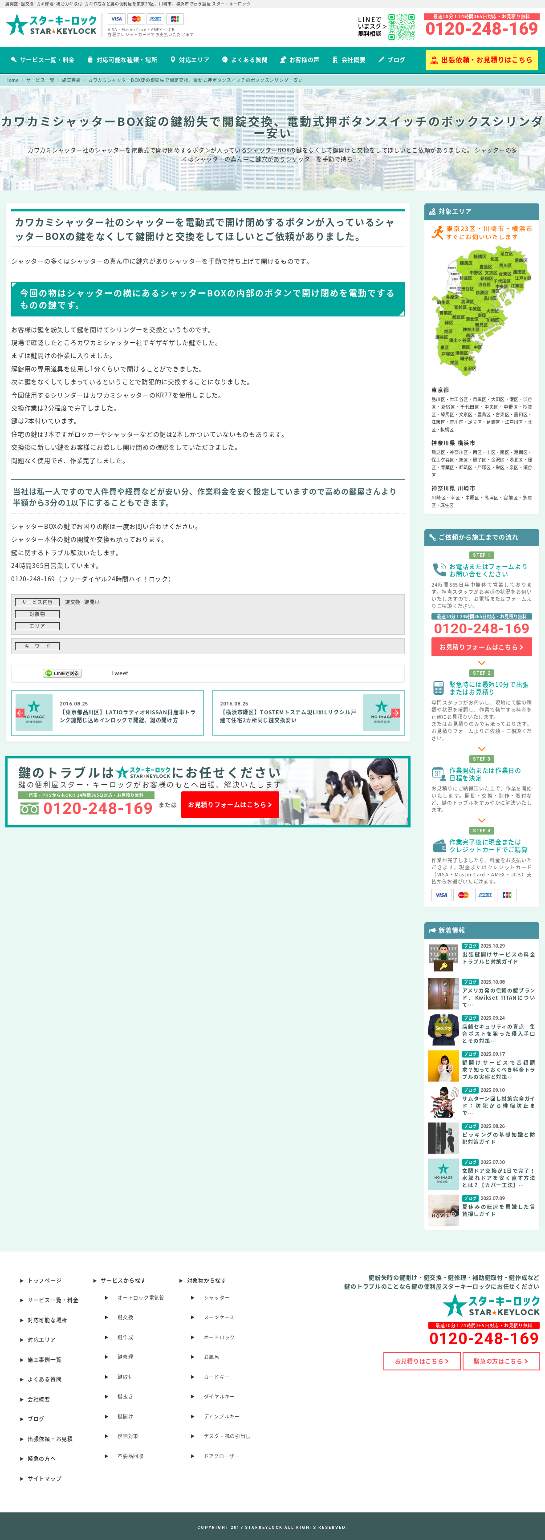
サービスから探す (123, 1281)
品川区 (438, 399)
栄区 (500, 467)
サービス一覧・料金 (43, 59)
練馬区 (448, 414)
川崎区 (438, 497)
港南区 (521, 452)
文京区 (466, 414)
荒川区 (457, 421)
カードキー (217, 1377)
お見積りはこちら (421, 1361)
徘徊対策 (128, 1436)
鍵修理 (125, 1357)
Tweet (119, 673)
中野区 (511, 406)
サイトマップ (44, 1479)
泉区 (514, 467)
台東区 (502, 414)
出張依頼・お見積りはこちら (482, 60)
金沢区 (498, 459)
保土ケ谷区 (442, 459)
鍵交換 (73, 602)
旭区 (463, 459)
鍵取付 (125, 1377)
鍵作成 (125, 1337)
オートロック (219, 1337)
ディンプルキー (222, 1416)
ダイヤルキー (219, 1396)
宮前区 (511, 497)
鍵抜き (125, 1396)
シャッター (217, 1297)
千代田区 (470, 406)
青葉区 (448, 467)
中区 (491, 452)
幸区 (455, 497)
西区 (477, 452)
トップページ (44, 1281)
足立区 (475, 421)
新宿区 (448, 406)
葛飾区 (493, 421)
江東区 (438, 421)
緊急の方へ (42, 1459)
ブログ (392, 59)
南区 (504, 452)
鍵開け (92, 602)
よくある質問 (245, 59)
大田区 (498, 399)
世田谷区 (459, 399)
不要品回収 (131, 1456)
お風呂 (212, 1357)
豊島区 (484, 414)
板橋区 (447, 429)
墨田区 (521, 414)
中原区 (472, 497)
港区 (514, 399)
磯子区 (480, 459)
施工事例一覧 (44, 1360)
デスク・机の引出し (227, 1436)
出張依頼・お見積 (50, 1439)
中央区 (491, 406)
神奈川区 (459, 452)
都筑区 (466, 467)
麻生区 (447, 505)
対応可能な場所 (47, 1320)
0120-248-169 (481, 29)
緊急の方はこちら (500, 1361)
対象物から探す (207, 1281)
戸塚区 (484, 467)
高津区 (491, 497)
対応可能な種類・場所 (122, 59)
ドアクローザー (222, 1456)
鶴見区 (438, 452)
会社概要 (349, 59)
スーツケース (219, 1317)
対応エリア (189, 59)
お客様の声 (300, 59)
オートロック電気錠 (141, 1297)
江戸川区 (514, 421)
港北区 (516, 459)
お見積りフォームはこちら (230, 804)
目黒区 (480, 399)
